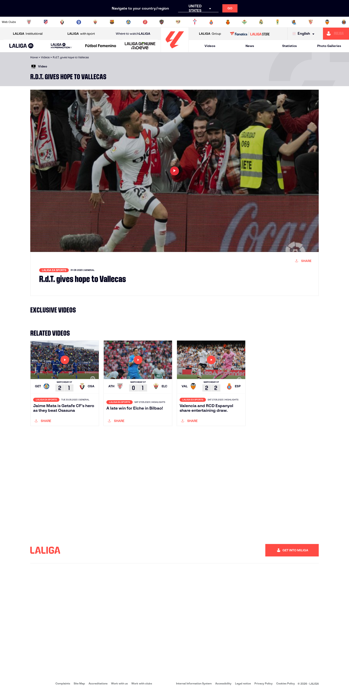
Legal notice (243, 683)
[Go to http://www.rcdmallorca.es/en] (228, 22)
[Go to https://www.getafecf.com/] (128, 22)
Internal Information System (194, 683)
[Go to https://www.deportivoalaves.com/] (78, 22)
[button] (21, 46)
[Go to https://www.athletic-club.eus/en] (29, 22)
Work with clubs (141, 683)
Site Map (79, 683)
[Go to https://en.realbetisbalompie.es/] (244, 22)
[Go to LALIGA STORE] (250, 34)
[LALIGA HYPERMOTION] (61, 46)
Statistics (289, 46)
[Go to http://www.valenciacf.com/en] (327, 22)
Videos (210, 46)
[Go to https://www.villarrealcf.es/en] (344, 22)
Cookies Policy (285, 683)
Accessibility (223, 683)
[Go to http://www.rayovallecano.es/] (178, 22)
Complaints (62, 683)
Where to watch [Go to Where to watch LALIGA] (133, 34)
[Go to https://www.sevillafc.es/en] (310, 22)
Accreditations (98, 683)
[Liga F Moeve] (101, 46)
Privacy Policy (263, 683)
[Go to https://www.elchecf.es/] (95, 22)
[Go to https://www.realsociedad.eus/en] (294, 22)
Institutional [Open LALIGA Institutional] (28, 34)
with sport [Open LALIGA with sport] (81, 34)
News (250, 46)
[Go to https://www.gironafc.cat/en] (145, 22)
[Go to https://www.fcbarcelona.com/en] (112, 22)
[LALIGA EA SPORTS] (21, 46)
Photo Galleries (329, 46)
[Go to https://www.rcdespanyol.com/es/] (211, 22)
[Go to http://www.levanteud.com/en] (161, 22)
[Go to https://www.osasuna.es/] (62, 22)
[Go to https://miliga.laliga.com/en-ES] (336, 34)
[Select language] (304, 34)
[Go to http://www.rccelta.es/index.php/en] (194, 22)
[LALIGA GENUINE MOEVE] (140, 46)
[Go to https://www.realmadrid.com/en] (261, 22)
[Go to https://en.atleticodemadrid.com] (45, 22)
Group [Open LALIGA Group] (210, 34)
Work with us (119, 683)
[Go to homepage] (175, 50)
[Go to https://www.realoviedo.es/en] (277, 22)
